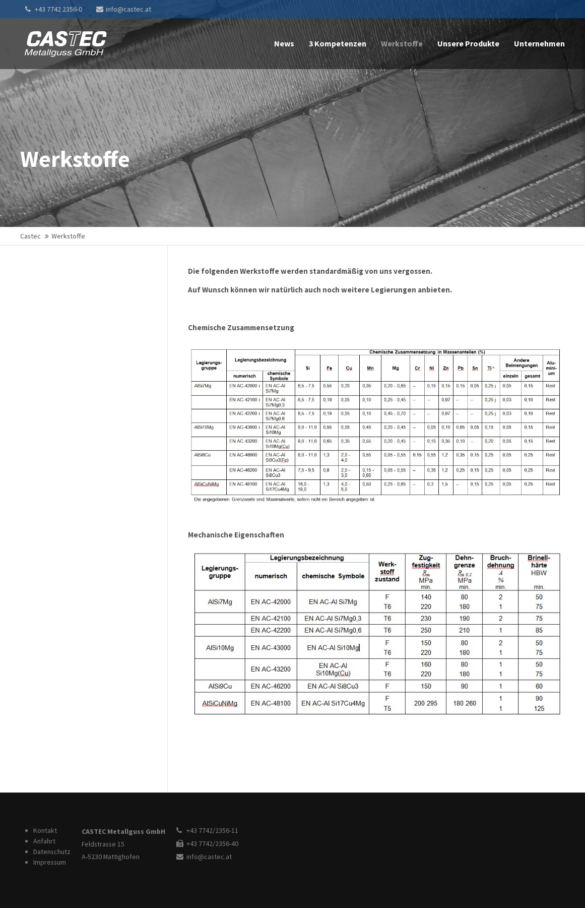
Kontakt (45, 830)
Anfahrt (44, 840)
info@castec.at (123, 9)
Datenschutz (52, 851)
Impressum (49, 862)
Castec (30, 235)
